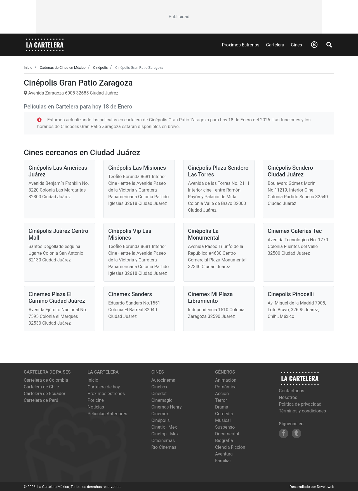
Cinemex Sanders (130, 294)
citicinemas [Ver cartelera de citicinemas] (163, 440)
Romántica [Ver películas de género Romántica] (226, 387)
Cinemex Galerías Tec (295, 231)
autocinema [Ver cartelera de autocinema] (163, 380)
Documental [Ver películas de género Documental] (227, 433)
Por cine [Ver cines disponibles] (96, 400)
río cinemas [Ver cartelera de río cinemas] (163, 447)
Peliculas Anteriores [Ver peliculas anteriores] (107, 413)
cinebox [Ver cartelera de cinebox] (159, 387)
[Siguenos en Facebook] (283, 433)
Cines (296, 45)
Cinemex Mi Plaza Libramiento (210, 297)
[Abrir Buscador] (329, 44)
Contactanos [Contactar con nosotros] (291, 390)
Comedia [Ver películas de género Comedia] (224, 413)
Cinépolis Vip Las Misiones (129, 234)
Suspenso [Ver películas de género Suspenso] (225, 427)
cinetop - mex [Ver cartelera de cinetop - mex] (165, 433)
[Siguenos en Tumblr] (296, 433)
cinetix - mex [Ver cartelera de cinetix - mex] (164, 427)
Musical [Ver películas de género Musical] (223, 420)
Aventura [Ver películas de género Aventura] (224, 454)
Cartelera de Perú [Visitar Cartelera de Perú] (41, 400)
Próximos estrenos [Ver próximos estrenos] (106, 393)
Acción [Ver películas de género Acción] (222, 393)
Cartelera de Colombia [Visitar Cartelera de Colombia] (46, 380)
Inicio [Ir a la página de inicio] (93, 380)
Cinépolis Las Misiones (137, 167)
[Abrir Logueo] (314, 45)
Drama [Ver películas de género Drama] (221, 407)
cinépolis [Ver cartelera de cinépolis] (160, 420)
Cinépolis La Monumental (204, 234)
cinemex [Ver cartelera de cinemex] (160, 413)
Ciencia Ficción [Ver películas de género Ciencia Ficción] (230, 447)
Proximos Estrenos (240, 45)
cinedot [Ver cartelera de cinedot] (159, 393)
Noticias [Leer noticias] (96, 407)
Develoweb (325, 487)
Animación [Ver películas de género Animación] (225, 380)
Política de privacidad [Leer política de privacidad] (300, 404)
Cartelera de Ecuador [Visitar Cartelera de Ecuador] (44, 393)
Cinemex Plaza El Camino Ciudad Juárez (57, 297)
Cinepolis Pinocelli (291, 294)
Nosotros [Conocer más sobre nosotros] (288, 397)
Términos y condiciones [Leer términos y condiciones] (302, 411)
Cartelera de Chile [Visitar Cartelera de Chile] (41, 387)
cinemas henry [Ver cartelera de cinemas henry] (166, 407)
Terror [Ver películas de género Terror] (221, 400)
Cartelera (275, 45)
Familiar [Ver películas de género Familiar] (223, 460)
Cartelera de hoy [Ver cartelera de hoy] (104, 387)
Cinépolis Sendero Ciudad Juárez (290, 171)
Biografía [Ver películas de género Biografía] (224, 440)
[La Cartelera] (45, 44)
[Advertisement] (179, 17)
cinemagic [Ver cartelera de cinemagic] (162, 400)
